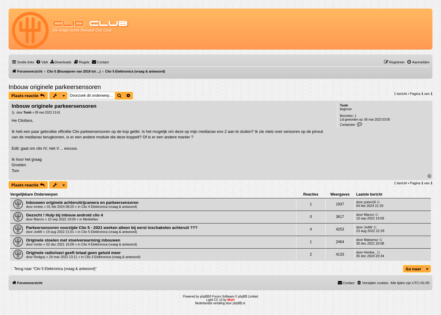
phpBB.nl (239, 303)
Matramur (371, 240)
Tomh (344, 105)
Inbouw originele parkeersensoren (55, 87)
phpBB (204, 296)
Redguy (39, 257)
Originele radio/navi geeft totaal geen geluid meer (73, 252)
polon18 (370, 202)
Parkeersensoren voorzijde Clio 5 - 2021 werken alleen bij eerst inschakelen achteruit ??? (112, 227)
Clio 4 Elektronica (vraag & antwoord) (109, 206)
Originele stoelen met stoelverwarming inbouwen (73, 240)
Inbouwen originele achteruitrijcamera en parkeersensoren (82, 202)
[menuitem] (42, 62)
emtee (38, 206)
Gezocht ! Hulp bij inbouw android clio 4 (64, 215)
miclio (38, 244)
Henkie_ (370, 252)
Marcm (39, 219)
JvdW (38, 232)
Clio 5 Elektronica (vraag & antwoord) (109, 232)
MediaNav (90, 219)
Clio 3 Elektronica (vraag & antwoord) (112, 257)
